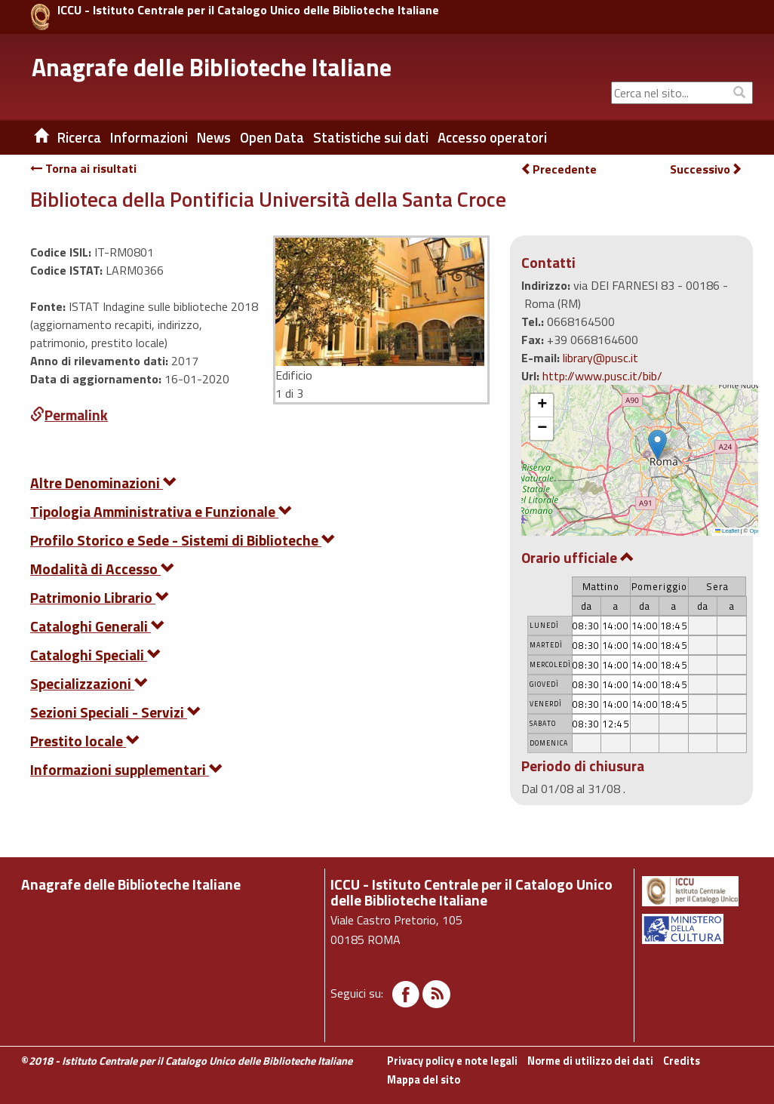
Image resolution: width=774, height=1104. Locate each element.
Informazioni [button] (149, 137)
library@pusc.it (600, 358)
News (214, 137)
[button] (657, 444)
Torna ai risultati (83, 168)
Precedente (559, 169)
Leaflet (727, 530)
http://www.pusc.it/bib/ (602, 376)
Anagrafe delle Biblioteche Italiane (212, 67)
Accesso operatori (492, 137)
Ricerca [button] (79, 137)
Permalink (69, 415)
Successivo (706, 169)
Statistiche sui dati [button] (370, 137)
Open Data (272, 137)
